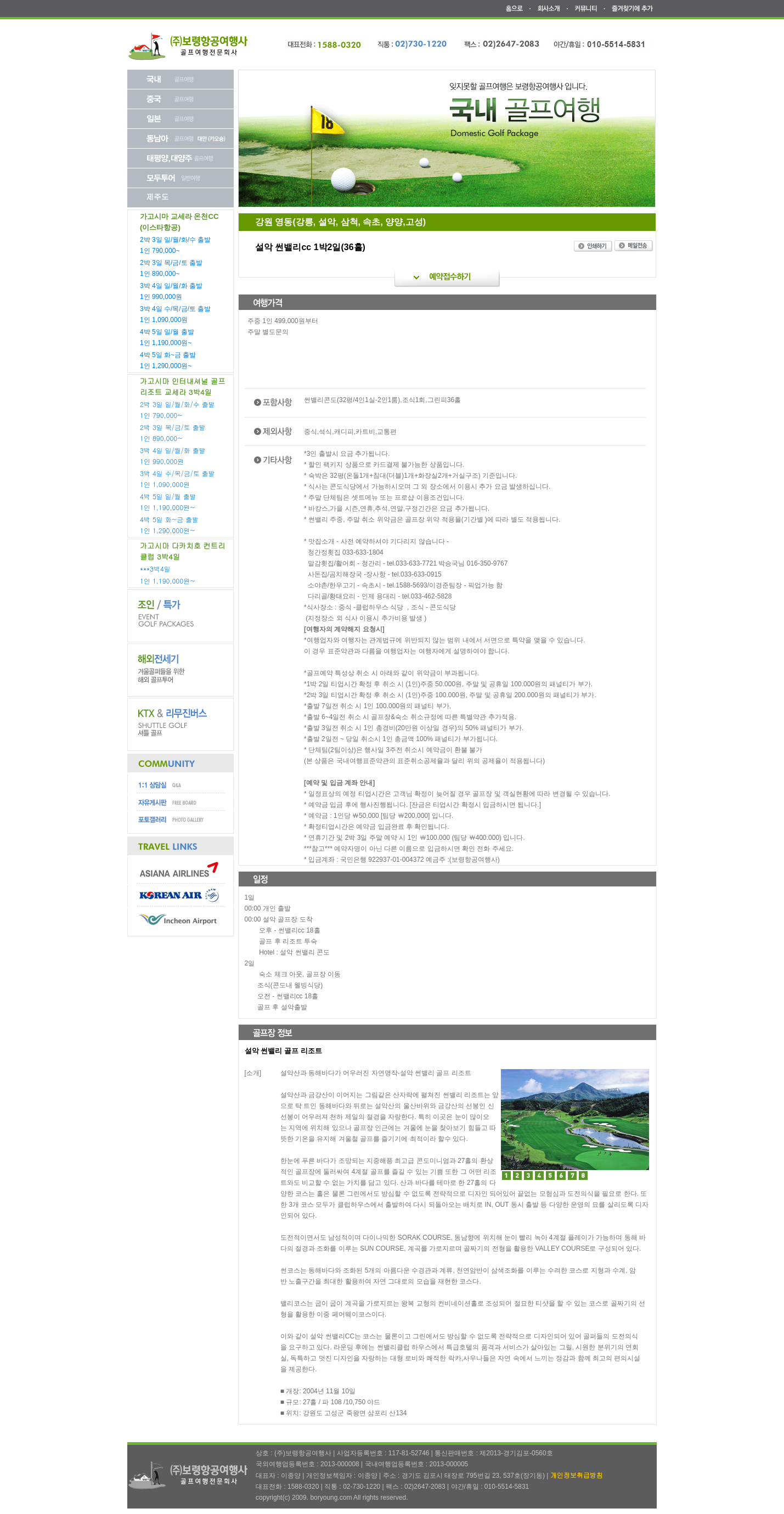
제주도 (157, 196)
